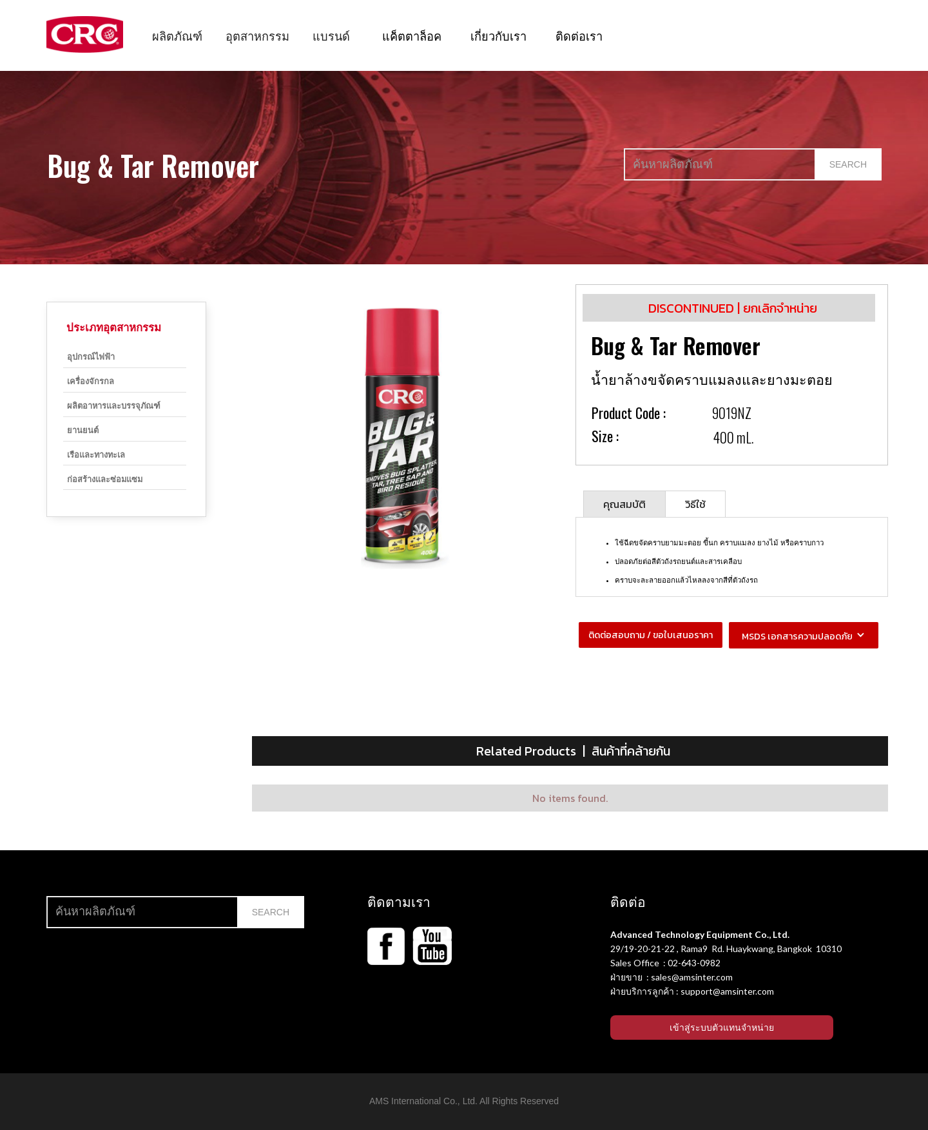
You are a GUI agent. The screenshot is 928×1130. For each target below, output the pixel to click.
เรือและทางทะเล (96, 454)
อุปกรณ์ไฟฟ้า (91, 356)
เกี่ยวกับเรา (498, 35)
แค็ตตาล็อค (411, 35)
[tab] (624, 504)
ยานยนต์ (83, 430)
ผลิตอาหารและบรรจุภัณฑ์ (113, 405)
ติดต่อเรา (579, 35)
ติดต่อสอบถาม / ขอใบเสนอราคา (650, 635)
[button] (177, 35)
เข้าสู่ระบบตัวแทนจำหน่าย (722, 1027)
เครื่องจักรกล (90, 381)
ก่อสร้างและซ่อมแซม (104, 478)
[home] (84, 34)
